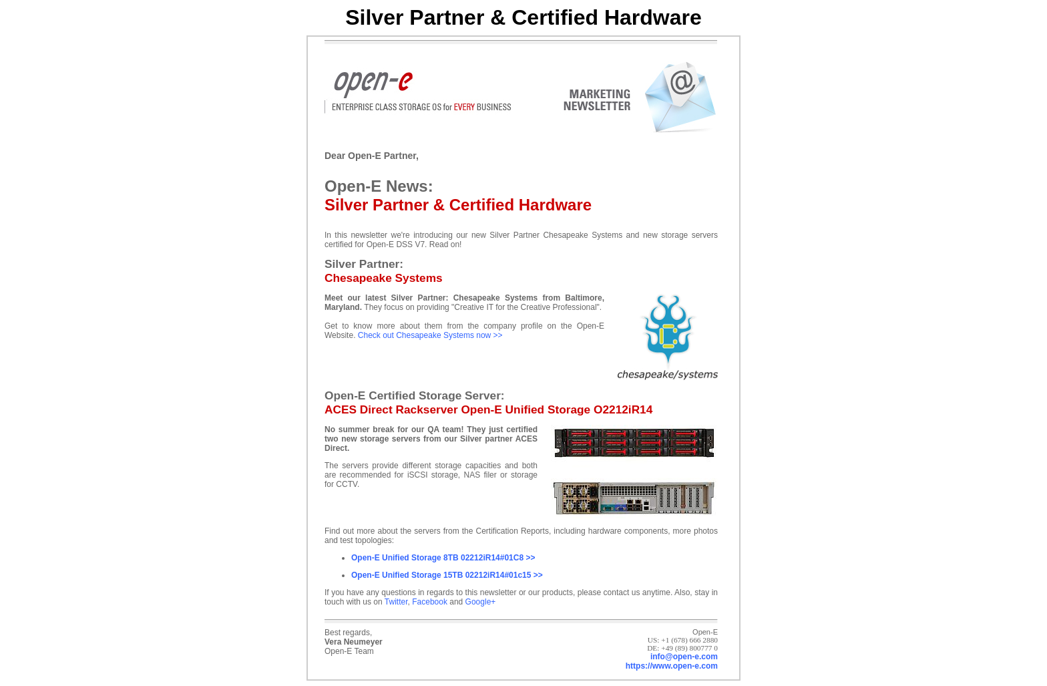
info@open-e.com (684, 656)
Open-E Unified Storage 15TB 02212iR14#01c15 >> (447, 575)
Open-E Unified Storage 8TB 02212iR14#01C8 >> (443, 557)
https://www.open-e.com (672, 666)
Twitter (396, 602)
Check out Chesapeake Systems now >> (430, 335)
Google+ (480, 602)
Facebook (429, 602)
